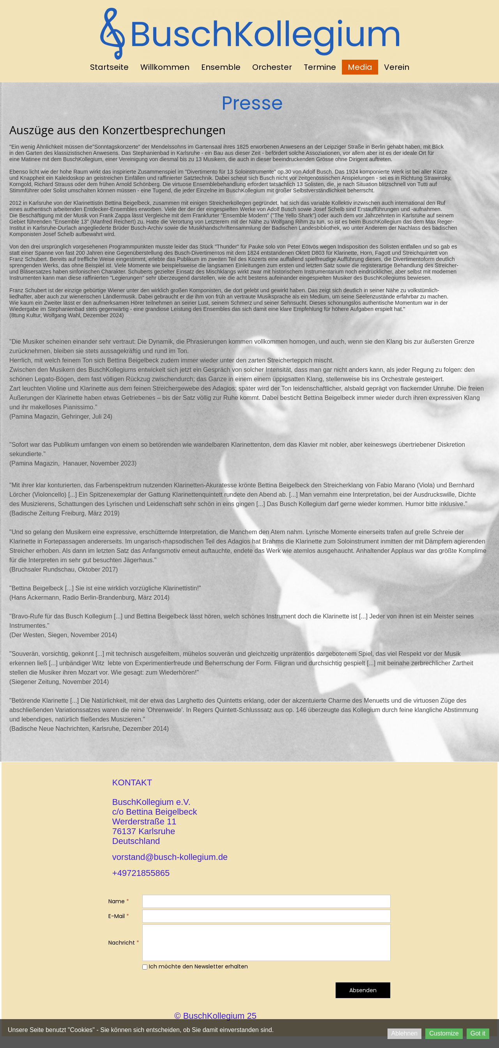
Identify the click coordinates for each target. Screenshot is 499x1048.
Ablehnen (404, 1033)
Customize (444, 1033)
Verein (396, 67)
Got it (478, 1033)
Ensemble (221, 67)
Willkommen (164, 67)
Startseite (109, 67)
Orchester (272, 67)
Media (360, 67)
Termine (320, 67)
